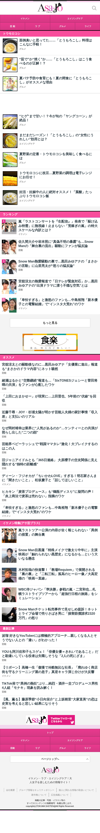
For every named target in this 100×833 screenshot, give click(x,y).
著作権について (39, 795)
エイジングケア (27, 143)
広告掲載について (60, 795)
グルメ (22, 49)
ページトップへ (50, 759)
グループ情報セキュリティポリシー (36, 790)
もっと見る (50, 322)
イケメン (25, 740)
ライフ (87, 748)
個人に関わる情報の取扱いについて (76, 790)
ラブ (37, 748)
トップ (50, 732)
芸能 (12, 748)
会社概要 (10, 790)
